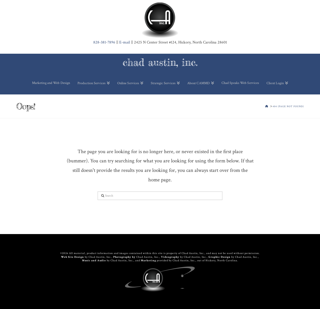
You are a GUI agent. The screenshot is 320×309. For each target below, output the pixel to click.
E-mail (124, 42)
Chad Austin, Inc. (100, 257)
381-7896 (104, 42)
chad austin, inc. (160, 62)
